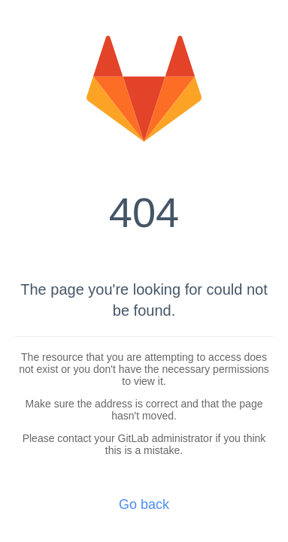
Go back (144, 504)
